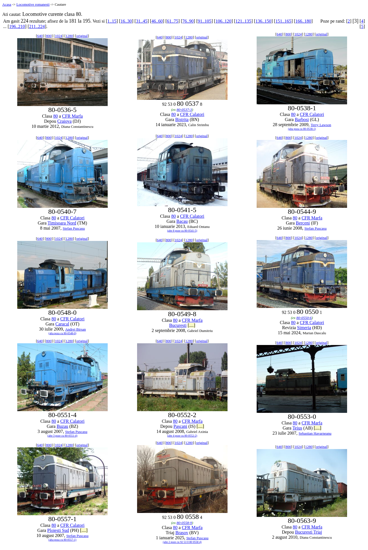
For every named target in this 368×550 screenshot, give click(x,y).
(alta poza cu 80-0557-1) (63, 539)
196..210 (17, 26)
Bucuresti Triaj (308, 532)
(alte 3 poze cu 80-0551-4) (62, 435)
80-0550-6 (304, 318)
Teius (297, 428)
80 (55, 116)
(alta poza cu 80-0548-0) (63, 333)
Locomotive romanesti (32, 4)
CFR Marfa (72, 116)
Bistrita (182, 119)
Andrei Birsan (75, 329)
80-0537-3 (184, 109)
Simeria (304, 327)
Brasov (182, 532)
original (82, 36)
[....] (191, 325)
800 (49, 36)
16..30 (126, 21)
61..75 (172, 21)
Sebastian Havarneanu (315, 433)
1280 (69, 36)
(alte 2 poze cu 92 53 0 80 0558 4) (182, 541)
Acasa (6, 4)
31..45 (141, 21)
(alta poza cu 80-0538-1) (302, 128)
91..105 (204, 21)
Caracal (62, 324)
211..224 (37, 26)
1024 (58, 36)
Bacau (182, 221)
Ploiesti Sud (58, 530)
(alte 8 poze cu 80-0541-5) (182, 230)
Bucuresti (178, 325)
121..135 (243, 21)
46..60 (157, 21)
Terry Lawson (321, 125)
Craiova (64, 121)
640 (40, 36)
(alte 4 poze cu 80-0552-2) (182, 435)
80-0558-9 (184, 523)
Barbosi (302, 119)
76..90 (188, 21)
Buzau (62, 426)
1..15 (111, 21)
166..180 (303, 21)
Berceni (303, 223)
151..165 (283, 21)
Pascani (180, 426)
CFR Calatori (192, 114)
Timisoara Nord (61, 223)
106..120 (223, 21)
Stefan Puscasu (74, 228)
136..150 (263, 21)
